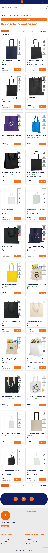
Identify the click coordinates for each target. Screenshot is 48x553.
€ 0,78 (33, 330)
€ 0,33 (33, 106)
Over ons (27, 514)
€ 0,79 (8, 367)
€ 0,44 (8, 181)
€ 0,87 (33, 405)
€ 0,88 (33, 442)
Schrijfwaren (28, 539)
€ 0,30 (8, 106)
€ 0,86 (33, 367)
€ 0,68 (8, 255)
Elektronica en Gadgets (31, 541)
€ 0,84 (8, 405)
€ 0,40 (33, 181)
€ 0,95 (33, 479)
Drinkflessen (28, 537)
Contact (4, 526)
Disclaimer (4, 543)
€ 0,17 (8, 69)
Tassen (16, 15)
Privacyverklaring (6, 539)
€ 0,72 (33, 255)
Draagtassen (28, 543)
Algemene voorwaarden (7, 537)
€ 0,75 (33, 293)
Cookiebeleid (4, 541)
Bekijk (18, 69)
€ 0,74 (8, 293)
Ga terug (4, 15)
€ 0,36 (8, 144)
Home (10, 15)
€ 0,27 (33, 69)
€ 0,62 (8, 218)
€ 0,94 (8, 479)
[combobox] (20, 7)
